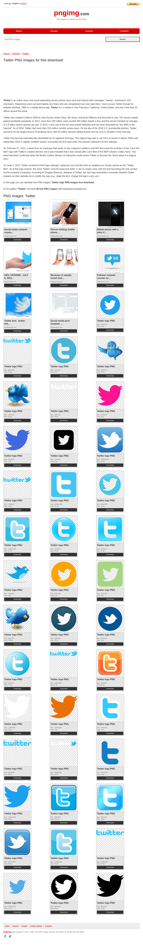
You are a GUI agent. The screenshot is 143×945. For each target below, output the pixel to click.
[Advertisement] (25, 81)
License (89, 31)
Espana (23, 3)
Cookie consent (36, 926)
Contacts (124, 31)
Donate (54, 31)
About (19, 31)
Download (17, 240)
